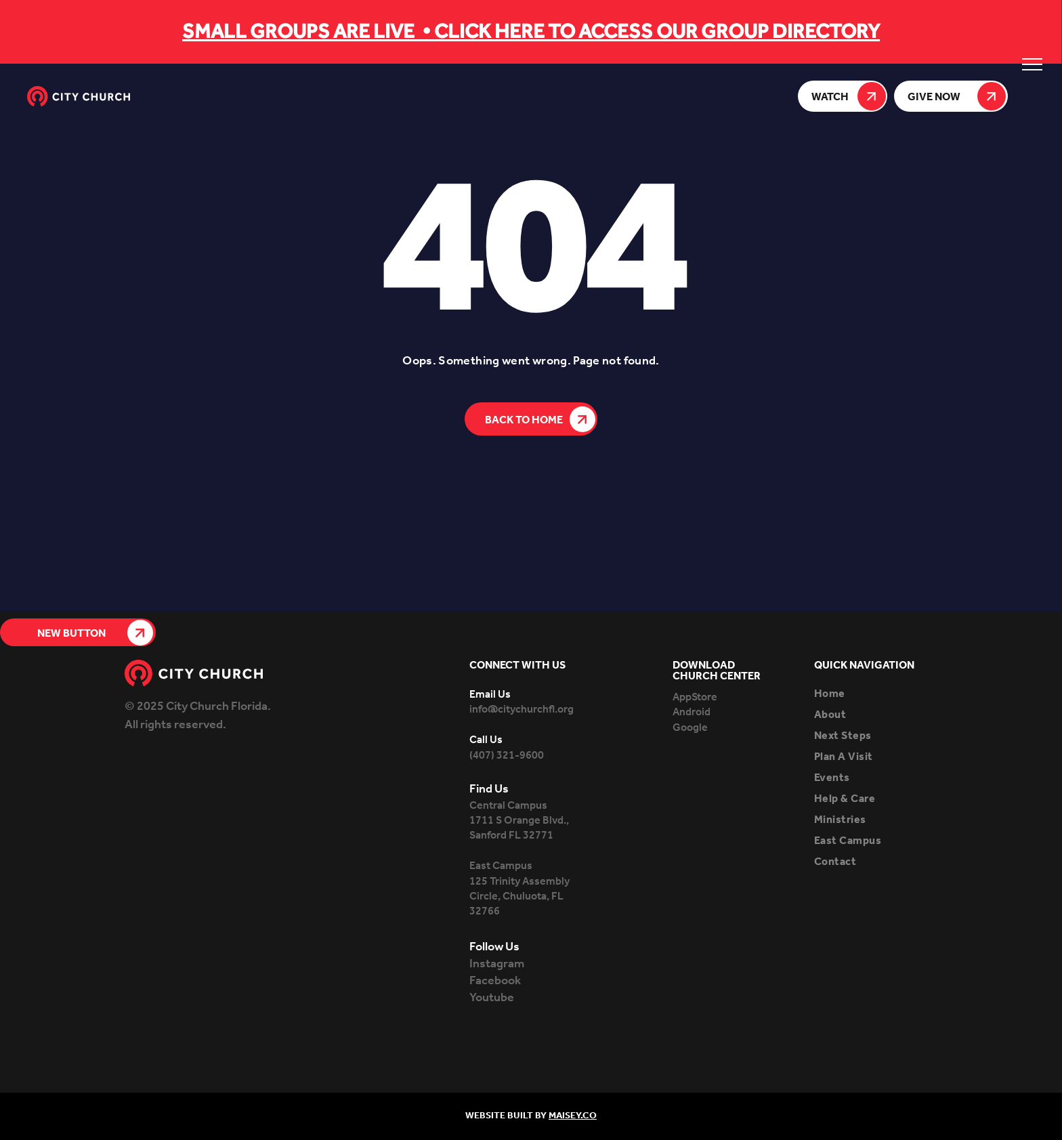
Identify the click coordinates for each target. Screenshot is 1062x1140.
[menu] (1032, 64)
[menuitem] (875, 693)
